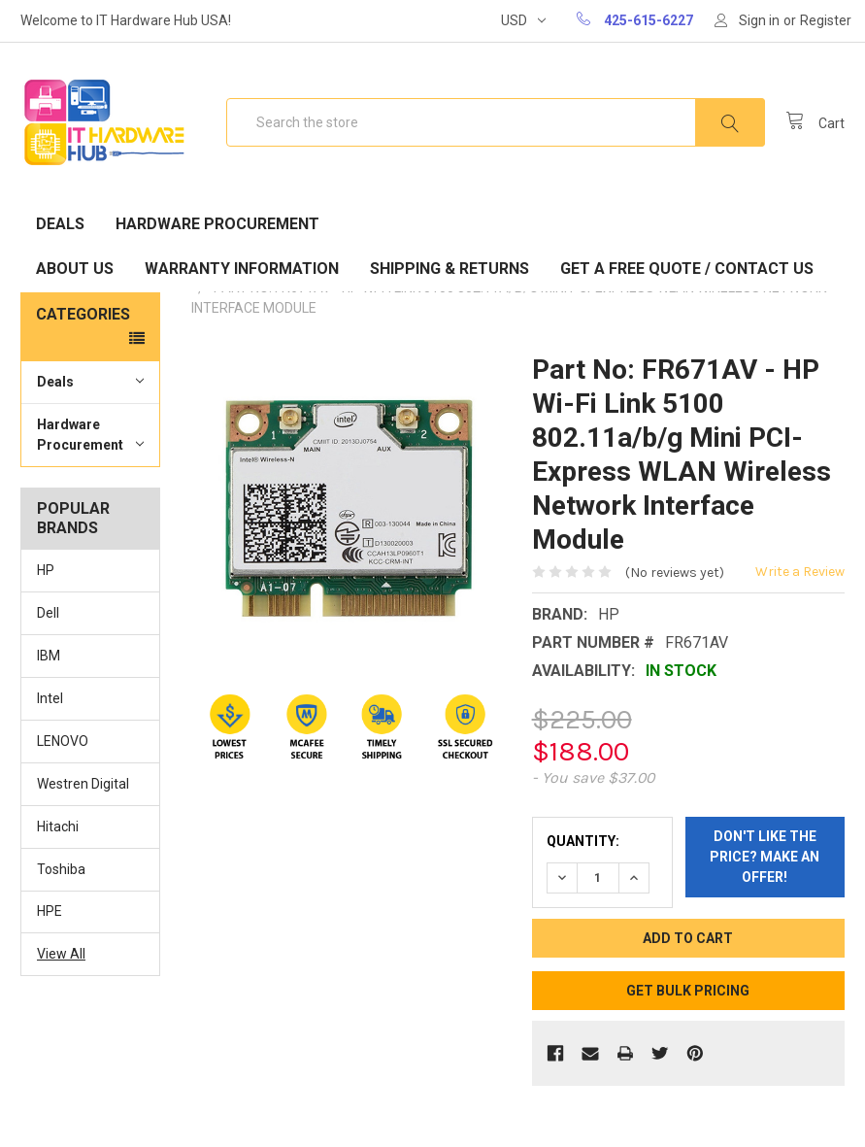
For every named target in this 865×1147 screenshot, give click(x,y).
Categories (83, 314)
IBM (48, 655)
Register (825, 20)
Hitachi (58, 826)
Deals (60, 224)
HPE (49, 911)
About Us (75, 268)
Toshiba (61, 869)
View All (61, 953)
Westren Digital (83, 784)
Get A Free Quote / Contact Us (687, 268)
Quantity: (583, 841)
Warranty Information (242, 268)
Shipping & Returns (449, 268)
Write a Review (800, 571)
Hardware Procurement (217, 224)
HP (45, 570)
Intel (50, 698)
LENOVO (62, 741)
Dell (48, 613)
